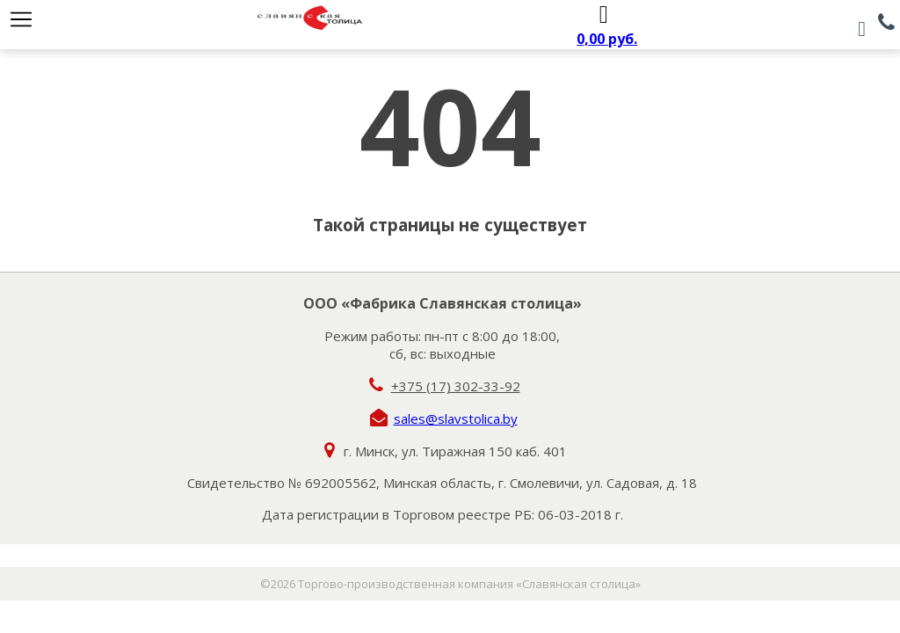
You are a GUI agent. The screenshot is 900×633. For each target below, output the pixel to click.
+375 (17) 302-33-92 (455, 386)
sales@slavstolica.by (456, 418)
